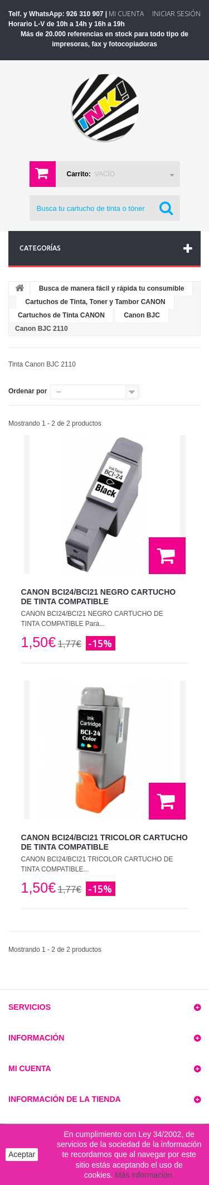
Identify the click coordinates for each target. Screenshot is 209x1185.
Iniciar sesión (176, 13)
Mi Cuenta (126, 13)
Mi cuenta (29, 1068)
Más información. (144, 1174)
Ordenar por (27, 391)
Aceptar (21, 1154)
